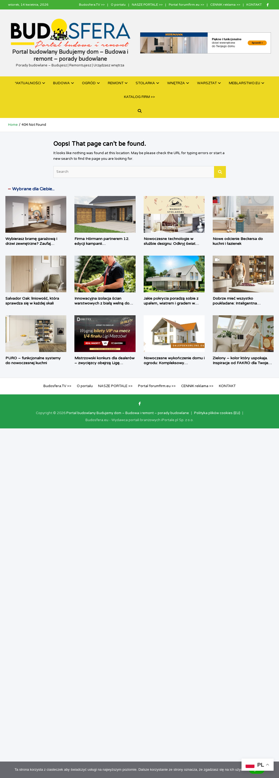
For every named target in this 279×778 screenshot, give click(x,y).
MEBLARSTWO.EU (244, 83)
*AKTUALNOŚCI (28, 83)
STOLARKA (145, 83)
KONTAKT (254, 4)
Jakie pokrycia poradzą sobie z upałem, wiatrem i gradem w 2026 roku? (171, 303)
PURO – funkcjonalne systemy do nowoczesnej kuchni (33, 360)
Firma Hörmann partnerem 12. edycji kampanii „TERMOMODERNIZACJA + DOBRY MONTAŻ (101, 246)
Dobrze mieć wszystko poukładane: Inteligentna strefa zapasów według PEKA (239, 303)
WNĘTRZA (176, 83)
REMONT (115, 83)
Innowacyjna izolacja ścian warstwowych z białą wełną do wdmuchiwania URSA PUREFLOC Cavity (104, 306)
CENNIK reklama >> (225, 4)
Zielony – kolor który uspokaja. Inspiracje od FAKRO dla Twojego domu (243, 363)
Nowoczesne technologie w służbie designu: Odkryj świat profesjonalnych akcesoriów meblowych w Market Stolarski (171, 246)
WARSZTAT (207, 83)
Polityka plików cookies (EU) (217, 413)
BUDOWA (61, 83)
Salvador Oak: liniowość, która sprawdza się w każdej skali (32, 301)
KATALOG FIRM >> (139, 97)
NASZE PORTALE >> (147, 4)
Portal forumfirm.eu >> (186, 4)
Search (220, 172)
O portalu (118, 4)
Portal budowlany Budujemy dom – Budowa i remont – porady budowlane (127, 413)
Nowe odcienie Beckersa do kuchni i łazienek (238, 241)
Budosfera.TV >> (92, 4)
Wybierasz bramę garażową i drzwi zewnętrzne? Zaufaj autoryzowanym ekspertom (31, 243)
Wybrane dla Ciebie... (33, 189)
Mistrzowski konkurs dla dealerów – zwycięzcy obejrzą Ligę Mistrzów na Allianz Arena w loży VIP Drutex (104, 365)
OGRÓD (89, 83)
